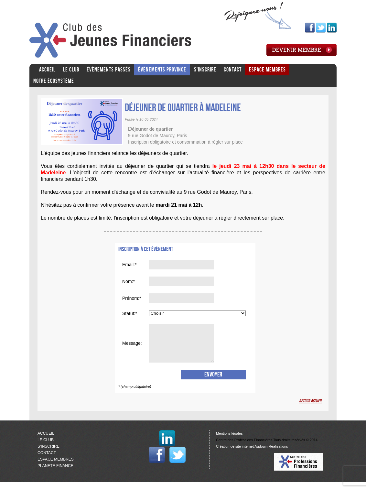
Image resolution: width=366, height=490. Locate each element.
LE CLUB (71, 69)
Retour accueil (310, 408)
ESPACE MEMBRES (267, 69)
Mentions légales (229, 441)
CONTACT (233, 69)
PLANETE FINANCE (55, 473)
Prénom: (130, 298)
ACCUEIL (47, 69)
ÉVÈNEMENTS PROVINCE (162, 69)
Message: (132, 347)
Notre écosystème (53, 81)
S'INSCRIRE (205, 69)
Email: (128, 264)
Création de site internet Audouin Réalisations (252, 454)
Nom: (127, 281)
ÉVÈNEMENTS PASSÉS (109, 69)
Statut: (128, 313)
